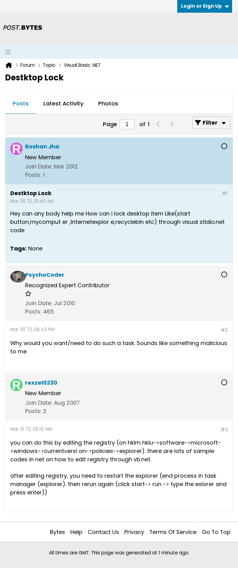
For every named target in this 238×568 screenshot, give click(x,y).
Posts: (33, 175)
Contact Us (103, 532)
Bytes (57, 532)
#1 (225, 193)
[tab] (20, 104)
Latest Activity (63, 103)
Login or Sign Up (205, 6)
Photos (108, 103)
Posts (21, 103)
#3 (224, 429)
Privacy (134, 532)
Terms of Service (172, 532)
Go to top (216, 532)
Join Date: (38, 166)
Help (76, 532)
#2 (224, 330)
